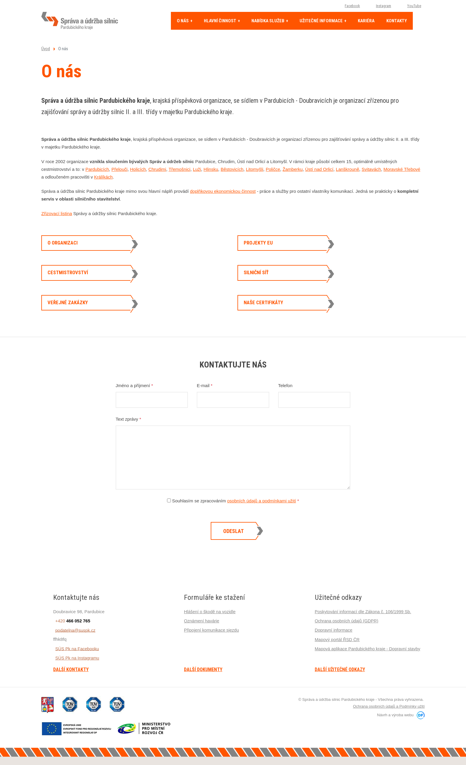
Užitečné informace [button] (322, 20)
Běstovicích (232, 169)
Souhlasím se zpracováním (233, 513)
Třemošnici (179, 169)
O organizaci (64, 244)
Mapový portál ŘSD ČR (338, 652)
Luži (197, 169)
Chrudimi (157, 169)
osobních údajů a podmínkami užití (261, 513)
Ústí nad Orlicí (319, 169)
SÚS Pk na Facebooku (75, 661)
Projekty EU (260, 244)
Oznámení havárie (202, 633)
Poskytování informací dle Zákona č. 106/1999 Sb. (364, 624)
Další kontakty (71, 682)
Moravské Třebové (401, 169)
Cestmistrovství (70, 278)
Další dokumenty (203, 682)
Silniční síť (259, 278)
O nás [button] (183, 20)
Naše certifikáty (266, 312)
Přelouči (119, 169)
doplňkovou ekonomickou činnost (223, 191)
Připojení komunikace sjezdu (212, 643)
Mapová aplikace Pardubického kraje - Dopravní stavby (369, 661)
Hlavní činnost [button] (220, 20)
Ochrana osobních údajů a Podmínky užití (389, 719)
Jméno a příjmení (134, 398)
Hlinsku (211, 169)
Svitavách (371, 169)
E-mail (204, 398)
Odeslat (233, 544)
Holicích (138, 169)
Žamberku (293, 169)
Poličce (273, 169)
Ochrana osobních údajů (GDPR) (347, 633)
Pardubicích (97, 169)
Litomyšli (254, 169)
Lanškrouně (347, 169)
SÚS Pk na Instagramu (76, 670)
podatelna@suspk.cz (74, 643)
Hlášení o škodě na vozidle (210, 624)
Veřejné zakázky (69, 312)
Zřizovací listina (56, 213)
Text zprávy (128, 432)
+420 (71, 633)
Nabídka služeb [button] (268, 20)
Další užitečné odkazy (340, 682)
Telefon (285, 398)
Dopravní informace (334, 643)
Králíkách (103, 176)
